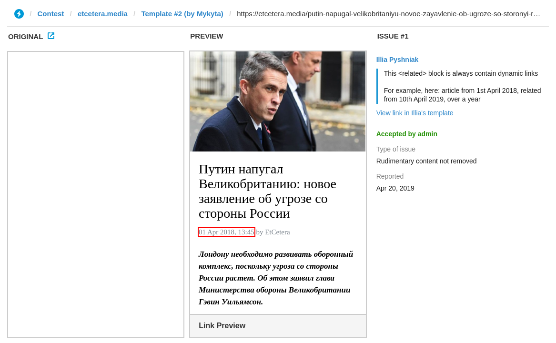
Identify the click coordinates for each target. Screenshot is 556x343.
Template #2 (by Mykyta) (182, 14)
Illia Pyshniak (397, 59)
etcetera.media (103, 14)
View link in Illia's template (415, 113)
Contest (51, 14)
